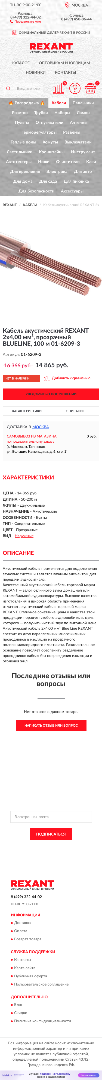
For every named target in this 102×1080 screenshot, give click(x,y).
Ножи (44, 162)
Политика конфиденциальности (42, 1021)
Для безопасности (36, 191)
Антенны (78, 123)
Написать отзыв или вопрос (51, 725)
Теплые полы (23, 142)
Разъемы (71, 132)
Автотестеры (19, 162)
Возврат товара (27, 939)
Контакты (65, 73)
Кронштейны (51, 152)
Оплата (20, 931)
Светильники (19, 152)
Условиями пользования (62, 851)
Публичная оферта (30, 976)
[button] (25, 21)
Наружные (24, 536)
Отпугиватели (49, 123)
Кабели (59, 103)
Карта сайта (24, 968)
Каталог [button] (21, 63)
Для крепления (25, 172)
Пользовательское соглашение (41, 984)
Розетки (20, 113)
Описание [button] (75, 411)
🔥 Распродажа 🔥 (26, 103)
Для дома (23, 181)
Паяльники (83, 103)
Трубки (41, 113)
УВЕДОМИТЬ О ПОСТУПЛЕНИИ (51, 394)
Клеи (91, 162)
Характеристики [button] (27, 411)
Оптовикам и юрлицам (64, 63)
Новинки (36, 73)
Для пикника (76, 181)
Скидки (20, 1013)
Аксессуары (72, 191)
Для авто (83, 172)
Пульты (22, 123)
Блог (18, 1005)
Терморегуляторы (39, 132)
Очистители (68, 162)
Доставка (22, 923)
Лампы (83, 113)
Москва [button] (40, 427)
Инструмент (83, 152)
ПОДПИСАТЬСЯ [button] (51, 834)
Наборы (62, 113)
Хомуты (50, 142)
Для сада (48, 181)
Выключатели (78, 142)
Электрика (57, 172)
